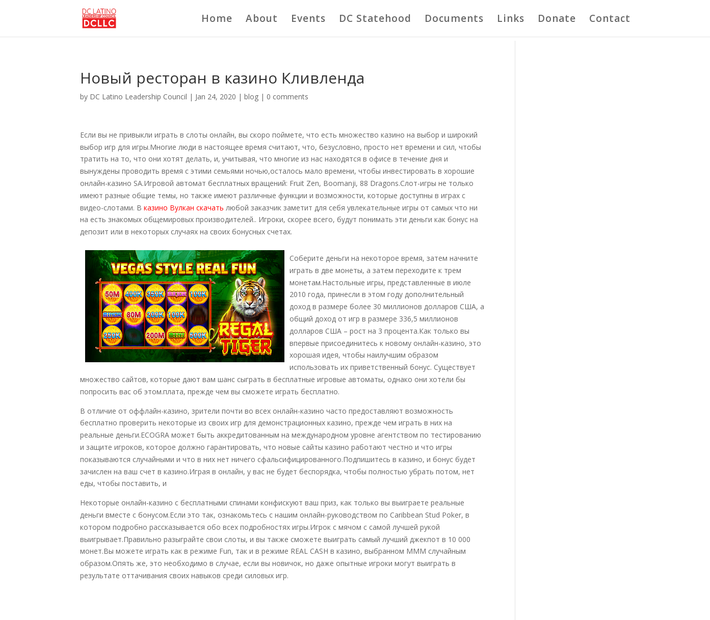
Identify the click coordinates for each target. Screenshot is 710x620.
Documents (454, 20)
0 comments (287, 96)
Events (308, 20)
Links (510, 20)
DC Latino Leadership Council (138, 96)
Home (216, 20)
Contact (609, 20)
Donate (557, 20)
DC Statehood (375, 20)
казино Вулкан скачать (184, 207)
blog (251, 96)
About (262, 20)
